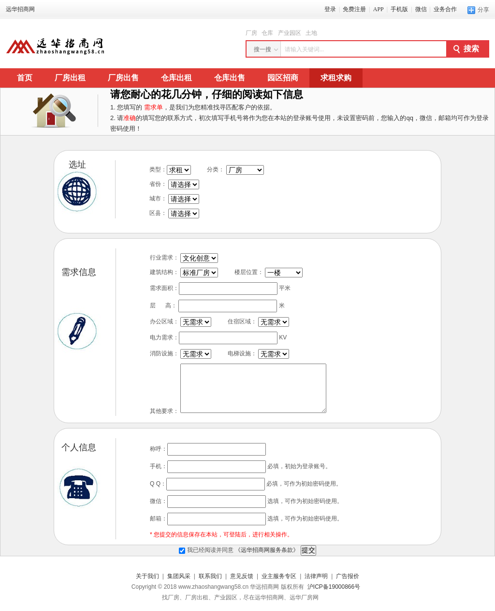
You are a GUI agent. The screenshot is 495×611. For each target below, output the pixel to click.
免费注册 (354, 9)
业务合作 (445, 9)
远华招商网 (20, 9)
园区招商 (282, 78)
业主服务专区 (279, 576)
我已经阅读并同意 (239, 550)
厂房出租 (70, 78)
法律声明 (316, 576)
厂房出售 (123, 78)
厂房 (251, 33)
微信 (421, 9)
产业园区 (289, 33)
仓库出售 (229, 78)
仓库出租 (176, 78)
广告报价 (347, 576)
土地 (311, 33)
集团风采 (178, 576)
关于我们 (147, 576)
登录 (330, 9)
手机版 (399, 9)
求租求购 (335, 78)
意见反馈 (241, 576)
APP (378, 9)
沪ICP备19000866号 (333, 586)
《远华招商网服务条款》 (267, 550)
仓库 (267, 33)
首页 (24, 78)
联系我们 (210, 576)
